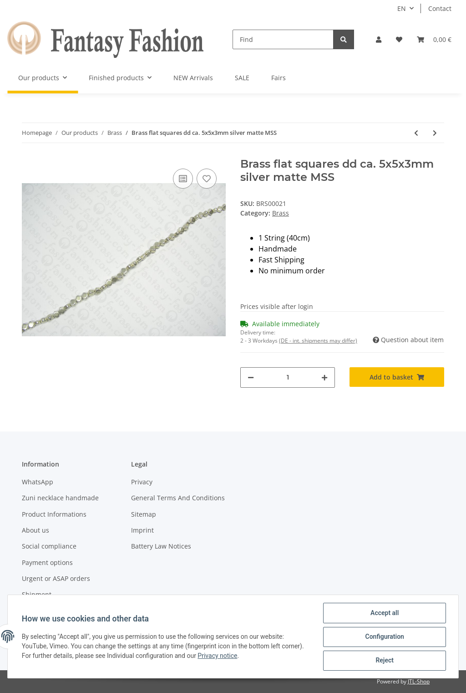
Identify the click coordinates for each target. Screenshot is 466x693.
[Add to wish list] (207, 179)
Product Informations (54, 514)
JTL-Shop (419, 681)
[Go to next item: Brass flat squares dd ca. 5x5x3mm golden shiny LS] (434, 133)
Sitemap (143, 514)
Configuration (384, 637)
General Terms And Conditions (178, 497)
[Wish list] (399, 39)
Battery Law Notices (161, 546)
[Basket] (434, 39)
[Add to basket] (397, 377)
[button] (379, 39)
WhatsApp (37, 481)
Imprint (142, 530)
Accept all (384, 613)
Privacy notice (218, 656)
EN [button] (401, 8)
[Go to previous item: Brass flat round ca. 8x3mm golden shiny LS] (416, 133)
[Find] (283, 39)
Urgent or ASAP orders (56, 578)
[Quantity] (287, 377)
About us (35, 530)
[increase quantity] (324, 377)
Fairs (278, 77)
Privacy (141, 481)
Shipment (36, 594)
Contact (439, 8)
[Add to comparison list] (183, 179)
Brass (280, 213)
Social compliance (49, 546)
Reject (384, 660)
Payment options (47, 562)
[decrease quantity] (251, 377)
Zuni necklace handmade (60, 497)
